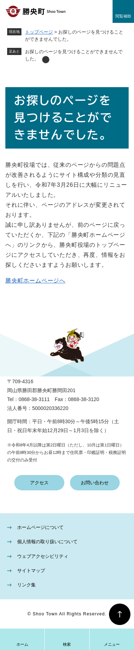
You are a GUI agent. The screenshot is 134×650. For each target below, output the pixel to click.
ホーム (22, 644)
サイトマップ (31, 570)
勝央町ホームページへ (35, 281)
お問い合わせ (95, 482)
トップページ (39, 32)
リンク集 (26, 585)
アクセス (39, 482)
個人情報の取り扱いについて (47, 541)
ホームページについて (40, 527)
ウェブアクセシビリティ (42, 556)
